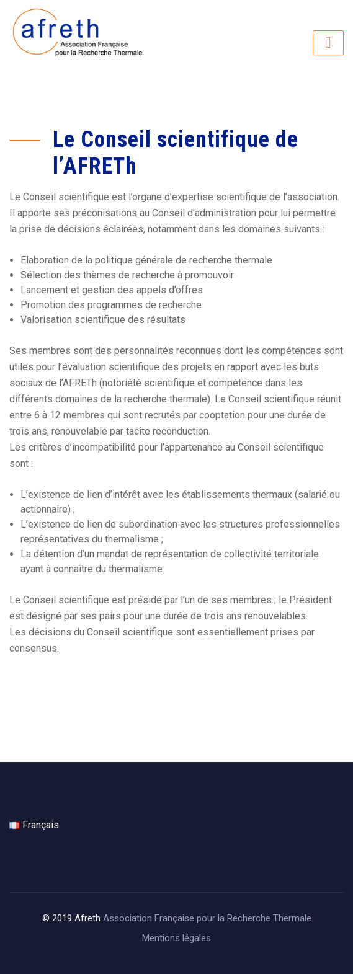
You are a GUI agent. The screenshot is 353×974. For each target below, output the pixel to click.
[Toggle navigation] (328, 42)
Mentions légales (176, 938)
